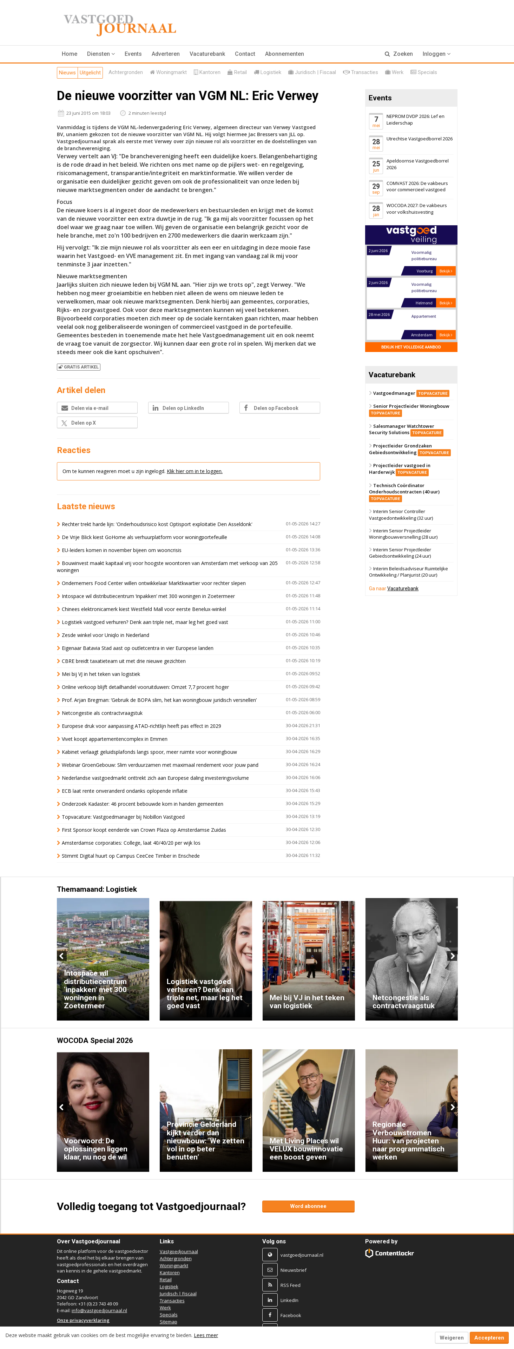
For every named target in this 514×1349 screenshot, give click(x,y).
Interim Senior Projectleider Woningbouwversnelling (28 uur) (403, 533)
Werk (165, 1307)
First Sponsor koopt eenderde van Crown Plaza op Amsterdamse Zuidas (144, 829)
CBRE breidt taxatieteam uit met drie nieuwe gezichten (124, 661)
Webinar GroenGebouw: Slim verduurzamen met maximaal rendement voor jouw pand (160, 765)
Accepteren (489, 1338)
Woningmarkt (174, 1265)
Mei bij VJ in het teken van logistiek (101, 674)
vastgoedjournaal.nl (302, 1255)
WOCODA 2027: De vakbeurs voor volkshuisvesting (417, 208)
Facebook (291, 1315)
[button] (101, 54)
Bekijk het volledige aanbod (411, 347)
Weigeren (452, 1338)
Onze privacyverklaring (83, 1320)
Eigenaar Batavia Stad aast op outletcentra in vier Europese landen (137, 648)
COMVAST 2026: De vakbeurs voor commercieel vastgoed (417, 186)
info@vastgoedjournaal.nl (99, 1310)
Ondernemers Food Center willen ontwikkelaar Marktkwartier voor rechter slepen (154, 583)
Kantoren (170, 1272)
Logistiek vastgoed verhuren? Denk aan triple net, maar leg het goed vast (145, 622)
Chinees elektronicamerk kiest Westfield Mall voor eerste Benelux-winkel (144, 609)
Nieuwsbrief (294, 1270)
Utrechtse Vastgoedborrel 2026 (420, 138)
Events (133, 54)
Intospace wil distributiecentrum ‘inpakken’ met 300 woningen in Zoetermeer (148, 596)
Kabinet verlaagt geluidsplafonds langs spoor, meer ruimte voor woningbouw (149, 752)
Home (69, 54)
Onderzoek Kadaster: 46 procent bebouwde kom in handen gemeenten (142, 803)
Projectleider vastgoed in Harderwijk (399, 469)
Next (452, 956)
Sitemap (168, 1321)
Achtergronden (176, 1258)
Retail (166, 1279)
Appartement (423, 316)
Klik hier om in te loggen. (195, 471)
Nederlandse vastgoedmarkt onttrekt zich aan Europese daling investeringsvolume (155, 778)
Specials (169, 1314)
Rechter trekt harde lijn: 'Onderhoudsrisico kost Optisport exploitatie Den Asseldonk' (157, 524)
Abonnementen (284, 54)
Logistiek (169, 1286)
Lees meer (206, 1335)
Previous (62, 956)
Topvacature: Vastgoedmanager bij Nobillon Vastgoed (123, 816)
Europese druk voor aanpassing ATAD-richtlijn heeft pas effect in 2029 (142, 726)
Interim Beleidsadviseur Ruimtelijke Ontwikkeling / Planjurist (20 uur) (408, 571)
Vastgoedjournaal (179, 1251)
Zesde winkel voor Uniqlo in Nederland (105, 635)
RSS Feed (291, 1285)
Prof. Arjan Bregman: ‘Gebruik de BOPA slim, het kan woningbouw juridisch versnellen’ (159, 700)
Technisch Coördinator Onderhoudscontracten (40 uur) (404, 491)
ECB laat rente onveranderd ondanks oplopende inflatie (124, 791)
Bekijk (446, 271)
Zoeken (399, 54)
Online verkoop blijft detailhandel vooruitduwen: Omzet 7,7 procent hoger (145, 687)
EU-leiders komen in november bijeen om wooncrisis (122, 550)
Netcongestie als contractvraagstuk (102, 713)
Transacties (172, 1300)
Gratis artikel (79, 367)
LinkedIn (289, 1300)
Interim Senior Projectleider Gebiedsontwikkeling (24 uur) (400, 552)
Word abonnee (308, 1206)
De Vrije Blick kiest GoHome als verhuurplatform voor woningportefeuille (144, 537)
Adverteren (166, 54)
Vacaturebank (207, 54)
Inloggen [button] (436, 54)
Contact (245, 54)
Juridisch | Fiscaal (178, 1293)
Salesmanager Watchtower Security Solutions (406, 429)
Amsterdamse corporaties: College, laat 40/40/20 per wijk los (131, 842)
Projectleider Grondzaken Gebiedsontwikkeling (410, 449)
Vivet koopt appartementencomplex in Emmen (114, 739)
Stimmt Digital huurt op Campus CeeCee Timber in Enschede (131, 855)
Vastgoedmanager (411, 393)
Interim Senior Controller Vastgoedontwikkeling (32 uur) (401, 515)
